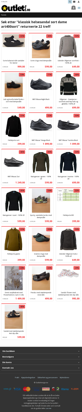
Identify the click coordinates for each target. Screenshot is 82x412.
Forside (3, 15)
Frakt (17, 377)
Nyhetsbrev (64, 377)
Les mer (48, 408)
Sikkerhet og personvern (48, 377)
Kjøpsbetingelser (28, 377)
